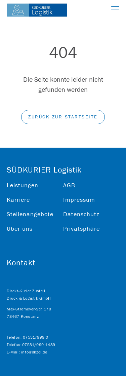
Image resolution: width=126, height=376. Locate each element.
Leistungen (22, 185)
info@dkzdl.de (34, 352)
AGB (69, 185)
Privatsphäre (81, 228)
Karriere (18, 199)
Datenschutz (81, 214)
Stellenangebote (30, 214)
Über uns (20, 228)
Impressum (79, 199)
